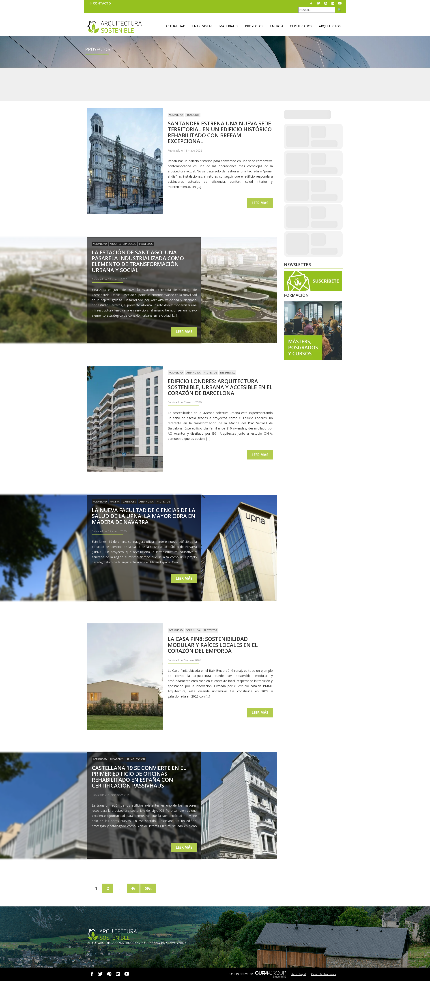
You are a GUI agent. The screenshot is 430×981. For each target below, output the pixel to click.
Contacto (102, 3)
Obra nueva (193, 372)
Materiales (228, 26)
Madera (114, 501)
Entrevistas (202, 26)
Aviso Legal (298, 974)
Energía (276, 26)
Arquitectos (330, 26)
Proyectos (254, 26)
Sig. (149, 888)
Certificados (301, 26)
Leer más (260, 202)
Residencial (227, 372)
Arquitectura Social (123, 243)
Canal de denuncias (323, 974)
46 (134, 888)
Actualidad (175, 26)
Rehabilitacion (136, 759)
